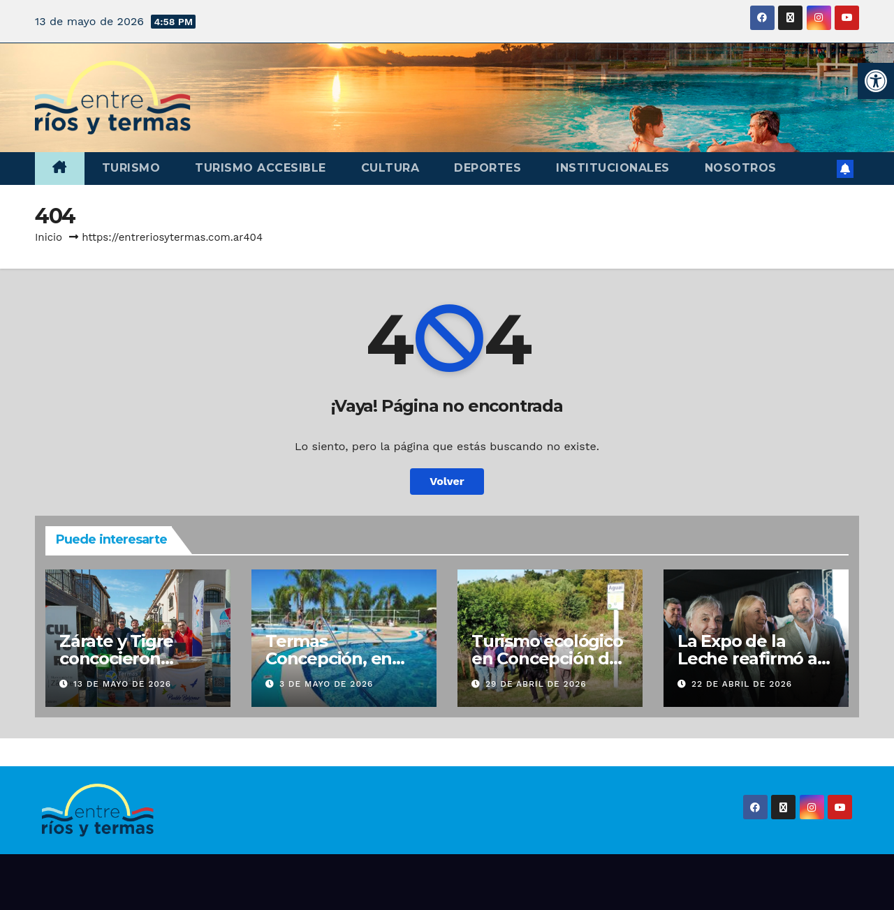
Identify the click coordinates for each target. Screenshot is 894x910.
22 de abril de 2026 (741, 684)
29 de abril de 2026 (536, 684)
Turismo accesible (260, 167)
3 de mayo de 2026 (326, 684)
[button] (876, 81)
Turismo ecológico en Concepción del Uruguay (547, 658)
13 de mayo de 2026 (122, 684)
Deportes (487, 167)
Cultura (390, 167)
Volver (447, 481)
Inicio (48, 237)
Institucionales (613, 167)
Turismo (131, 167)
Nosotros (741, 167)
